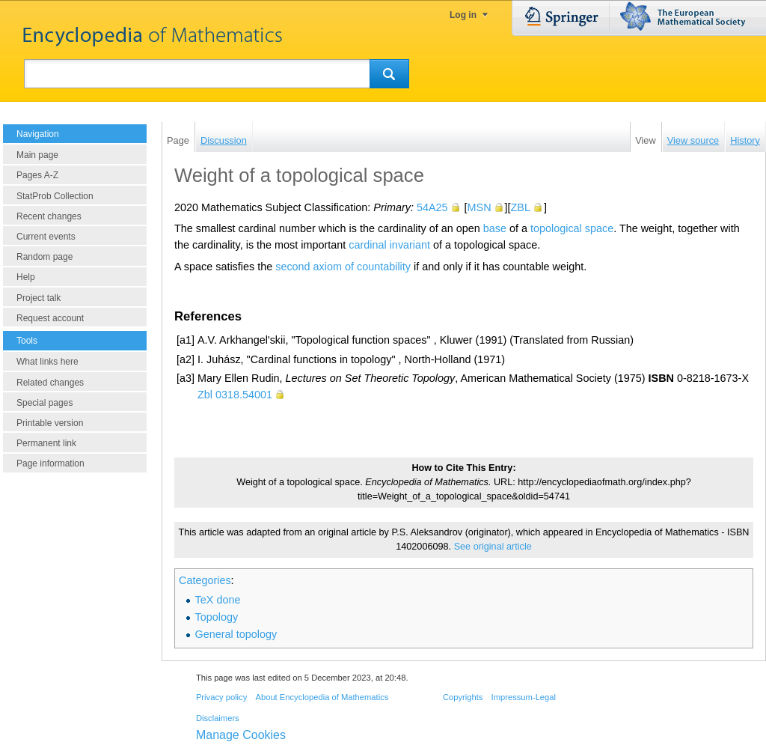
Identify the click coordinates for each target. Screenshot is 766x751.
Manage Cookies (241, 735)
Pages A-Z (37, 175)
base (494, 228)
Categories (205, 580)
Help (25, 277)
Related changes (50, 382)
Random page (44, 257)
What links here (47, 361)
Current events (46, 236)
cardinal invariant (389, 245)
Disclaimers (217, 718)
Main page (37, 155)
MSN (479, 207)
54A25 (432, 207)
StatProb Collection (55, 196)
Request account (50, 318)
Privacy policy (221, 697)
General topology (236, 634)
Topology (217, 617)
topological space (571, 228)
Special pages (44, 403)
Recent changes (49, 216)
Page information (50, 463)
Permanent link (46, 443)
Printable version (49, 423)
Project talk (38, 298)
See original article (493, 546)
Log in (463, 15)
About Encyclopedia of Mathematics (321, 697)
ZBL (520, 207)
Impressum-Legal (523, 697)
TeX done (218, 600)
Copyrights (462, 697)
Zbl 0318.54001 (234, 395)
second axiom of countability (343, 267)
